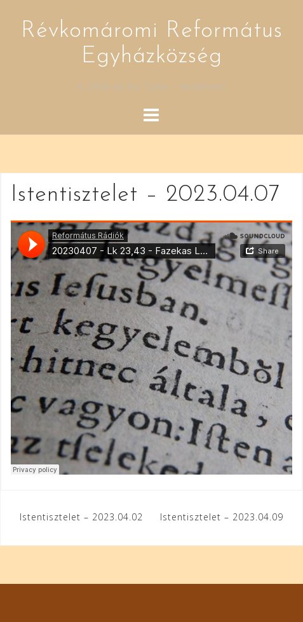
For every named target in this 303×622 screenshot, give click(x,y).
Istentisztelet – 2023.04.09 (221, 517)
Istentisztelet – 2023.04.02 (81, 517)
